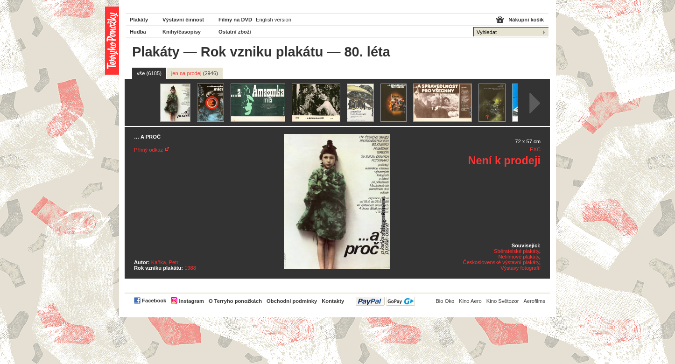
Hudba (138, 32)
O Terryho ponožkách (235, 301)
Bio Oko (445, 301)
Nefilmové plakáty (518, 256)
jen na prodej (194, 73)
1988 (190, 268)
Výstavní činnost (183, 19)
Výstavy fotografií (520, 268)
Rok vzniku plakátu (262, 51)
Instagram (191, 301)
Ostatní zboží (234, 32)
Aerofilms (534, 301)
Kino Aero (470, 301)
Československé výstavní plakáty (501, 262)
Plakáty (139, 19)
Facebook (154, 300)
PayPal (385, 301)
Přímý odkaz (148, 150)
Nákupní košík (526, 19)
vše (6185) (149, 73)
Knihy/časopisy (181, 32)
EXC (535, 149)
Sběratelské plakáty (516, 251)
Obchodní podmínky (292, 301)
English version (273, 19)
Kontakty (333, 301)
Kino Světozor (502, 301)
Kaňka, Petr (164, 262)
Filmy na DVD (235, 19)
